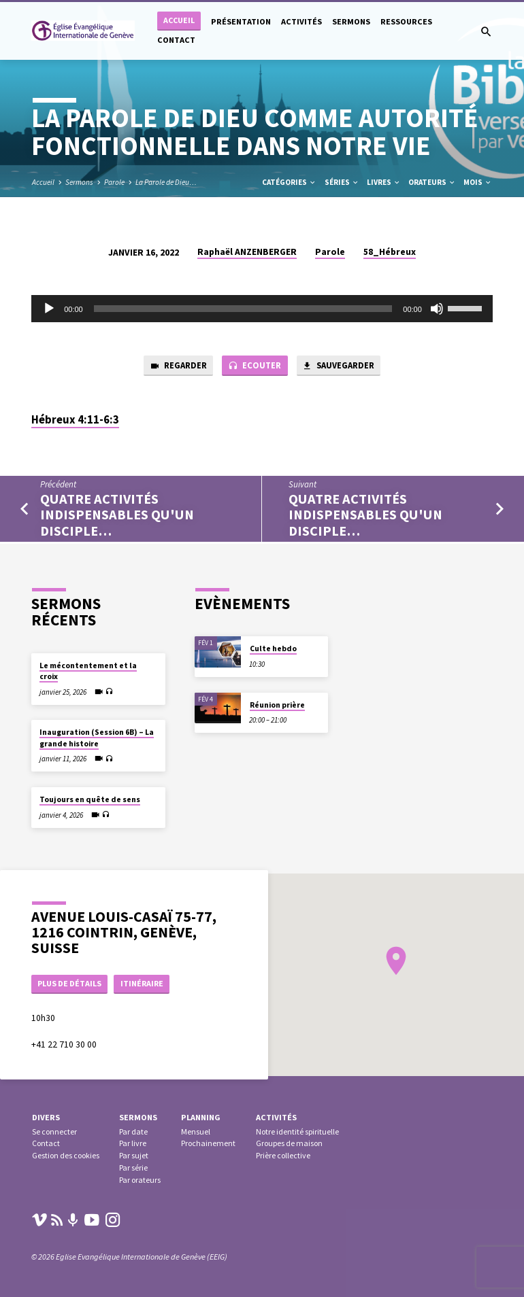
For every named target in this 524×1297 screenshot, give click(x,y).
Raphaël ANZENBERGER (247, 252)
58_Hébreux (389, 252)
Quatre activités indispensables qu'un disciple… (117, 515)
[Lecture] (49, 308)
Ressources (406, 21)
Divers (46, 1117)
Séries (342, 182)
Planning (200, 1117)
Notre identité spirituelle (297, 1131)
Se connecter (54, 1131)
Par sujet (133, 1155)
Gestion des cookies (65, 1155)
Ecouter (253, 366)
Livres (384, 182)
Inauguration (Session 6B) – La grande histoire (96, 737)
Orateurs (432, 182)
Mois (477, 182)
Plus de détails (71, 983)
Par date (133, 1131)
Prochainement (208, 1143)
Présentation (241, 21)
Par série (133, 1167)
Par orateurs (140, 1180)
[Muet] (437, 308)
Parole (114, 182)
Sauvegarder (339, 366)
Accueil (179, 20)
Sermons (351, 21)
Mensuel (195, 1131)
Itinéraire (147, 983)
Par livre (132, 1143)
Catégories (289, 182)
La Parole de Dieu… (166, 182)
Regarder (176, 366)
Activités (301, 21)
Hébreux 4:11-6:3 (75, 420)
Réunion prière (277, 703)
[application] (262, 308)
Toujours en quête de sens (89, 798)
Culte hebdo (273, 648)
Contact (176, 40)
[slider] (243, 308)
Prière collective (283, 1155)
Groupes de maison (289, 1143)
